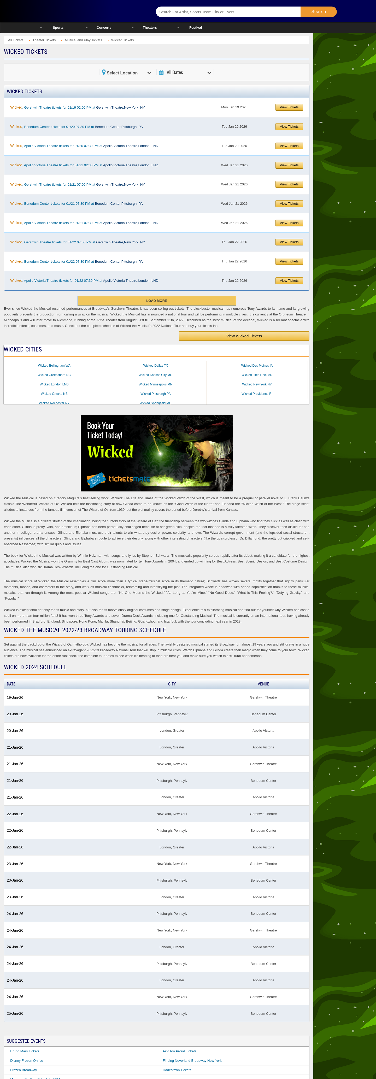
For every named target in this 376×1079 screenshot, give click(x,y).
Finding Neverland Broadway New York (192, 1061)
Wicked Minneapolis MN (156, 384)
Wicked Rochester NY (54, 403)
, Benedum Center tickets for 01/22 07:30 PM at (76, 261)
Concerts (104, 28)
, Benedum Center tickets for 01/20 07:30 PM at (76, 127)
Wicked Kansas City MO (155, 375)
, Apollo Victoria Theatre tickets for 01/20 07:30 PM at (84, 146)
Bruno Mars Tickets (24, 1051)
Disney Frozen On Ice (26, 1061)
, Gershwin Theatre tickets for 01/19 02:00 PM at (77, 107)
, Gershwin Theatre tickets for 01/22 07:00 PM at (77, 242)
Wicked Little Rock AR (257, 375)
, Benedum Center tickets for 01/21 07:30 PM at (76, 203)
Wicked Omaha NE (54, 394)
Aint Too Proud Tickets (179, 1051)
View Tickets (289, 107)
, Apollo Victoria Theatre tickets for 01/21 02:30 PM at (84, 165)
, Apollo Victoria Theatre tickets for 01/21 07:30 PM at (84, 223)
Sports (58, 28)
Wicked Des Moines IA (257, 365)
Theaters (150, 28)
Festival (195, 28)
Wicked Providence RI (257, 394)
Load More (156, 301)
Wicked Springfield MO (156, 403)
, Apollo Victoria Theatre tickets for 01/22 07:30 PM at (84, 280)
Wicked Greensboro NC (54, 375)
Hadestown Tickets (177, 1070)
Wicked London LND (54, 384)
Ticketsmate (91, 11)
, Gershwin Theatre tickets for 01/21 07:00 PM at (77, 184)
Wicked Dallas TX (155, 365)
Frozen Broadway (23, 1070)
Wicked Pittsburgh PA (155, 394)
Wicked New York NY (257, 384)
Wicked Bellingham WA (54, 365)
